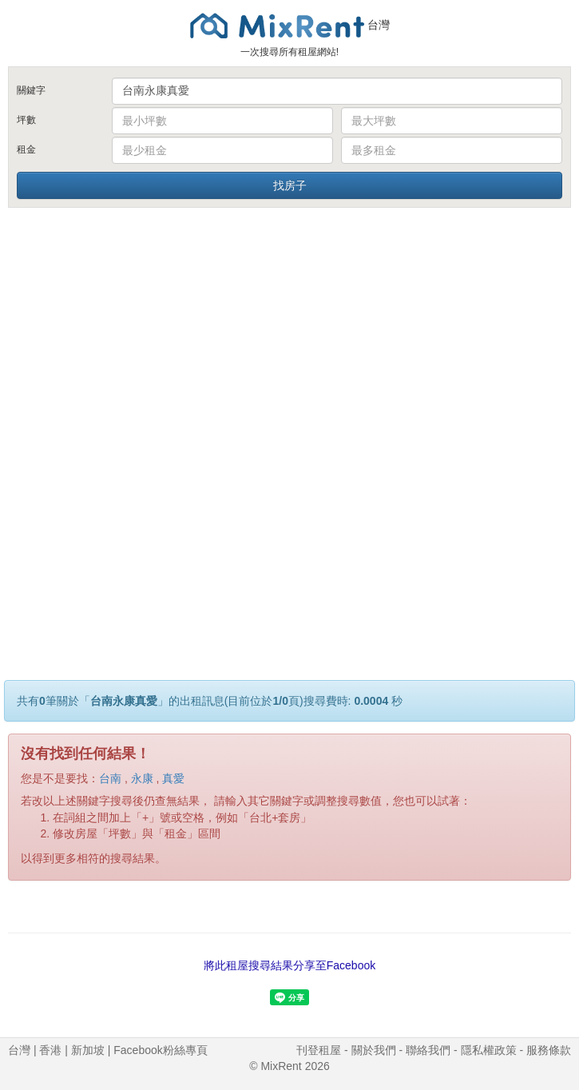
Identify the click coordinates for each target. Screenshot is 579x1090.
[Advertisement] (289, 330)
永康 (142, 778)
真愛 (173, 778)
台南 (110, 778)
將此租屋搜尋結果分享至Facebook (289, 965)
